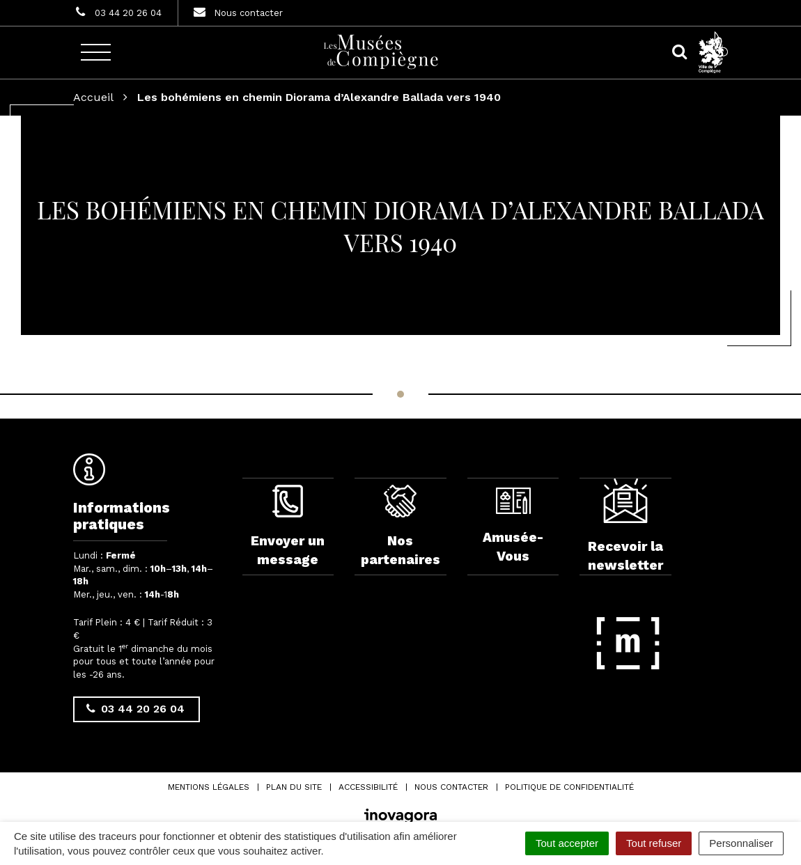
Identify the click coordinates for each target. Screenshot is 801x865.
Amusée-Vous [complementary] (513, 526)
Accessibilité (368, 787)
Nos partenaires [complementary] (400, 526)
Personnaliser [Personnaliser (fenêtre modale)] (741, 843)
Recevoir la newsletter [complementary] (625, 525)
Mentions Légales (208, 787)
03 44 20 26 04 (135, 708)
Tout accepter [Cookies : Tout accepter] (567, 843)
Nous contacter (451, 787)
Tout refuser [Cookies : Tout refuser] (653, 843)
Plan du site (294, 787)
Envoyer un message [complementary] (288, 526)
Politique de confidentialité (569, 787)
